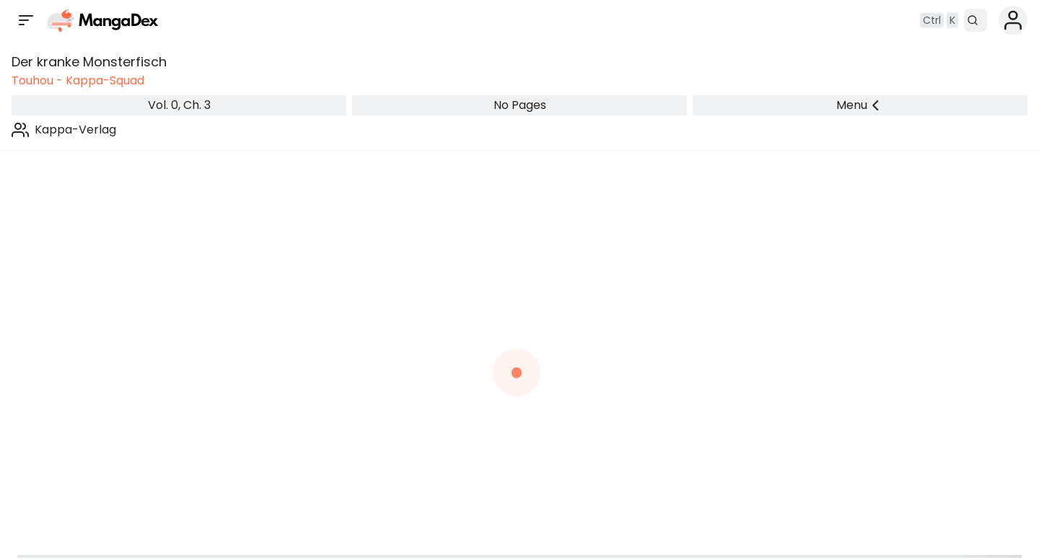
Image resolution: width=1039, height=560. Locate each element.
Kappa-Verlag (75, 129)
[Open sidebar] (26, 20)
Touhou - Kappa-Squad (78, 80)
